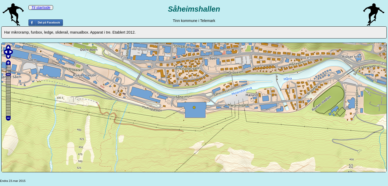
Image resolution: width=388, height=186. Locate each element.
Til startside (40, 7)
